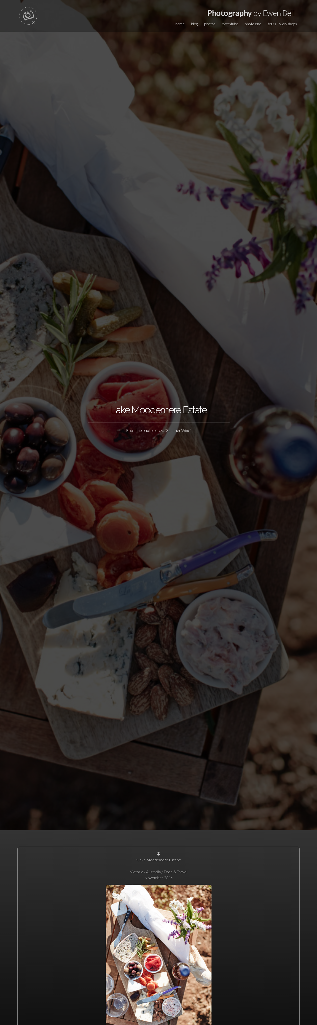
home (180, 23)
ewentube (230, 23)
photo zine (253, 23)
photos (209, 23)
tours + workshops (282, 23)
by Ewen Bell (251, 13)
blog (194, 23)
